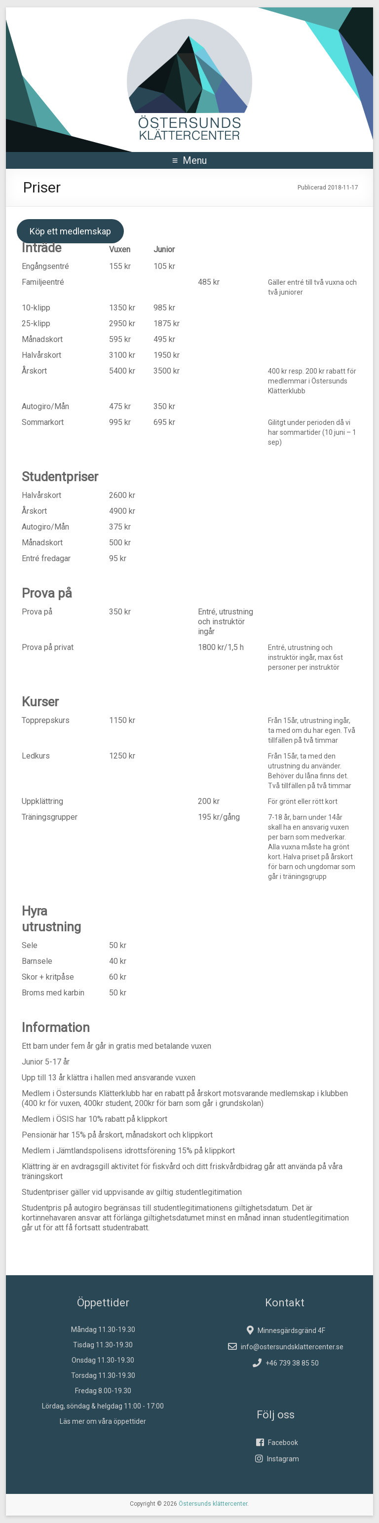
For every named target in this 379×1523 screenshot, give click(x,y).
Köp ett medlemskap (70, 231)
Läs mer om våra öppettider (103, 1421)
